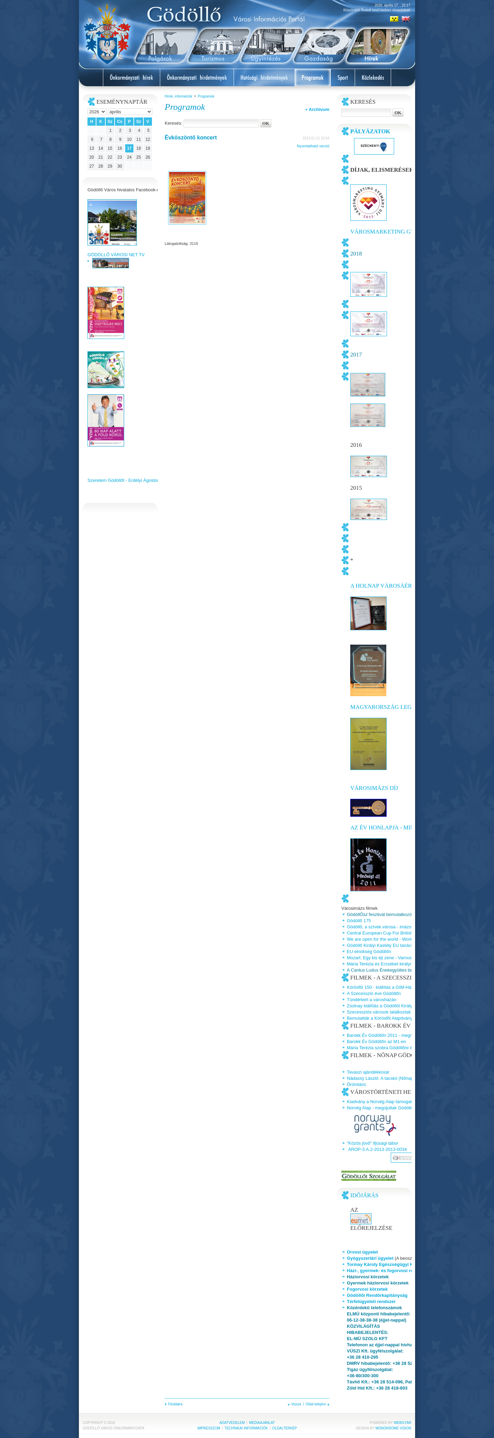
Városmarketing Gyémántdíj (397, 231)
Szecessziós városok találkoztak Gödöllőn (388, 1012)
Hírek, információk (178, 96)
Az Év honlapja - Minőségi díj (396, 827)
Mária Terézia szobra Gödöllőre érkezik (385, 1047)
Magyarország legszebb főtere (401, 707)
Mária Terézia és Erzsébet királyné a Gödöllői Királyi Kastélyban (410, 963)
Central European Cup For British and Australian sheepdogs (407, 933)
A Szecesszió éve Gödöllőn (374, 993)
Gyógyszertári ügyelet (370, 1258)
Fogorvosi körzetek (367, 1289)
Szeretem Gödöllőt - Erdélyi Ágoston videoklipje (134, 480)
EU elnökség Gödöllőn (369, 951)
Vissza (296, 1404)
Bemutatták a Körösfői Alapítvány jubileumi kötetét (396, 1018)
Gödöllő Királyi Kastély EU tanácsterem (386, 945)
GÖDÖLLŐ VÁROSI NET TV (115, 254)
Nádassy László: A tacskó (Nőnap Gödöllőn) (390, 1078)
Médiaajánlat (262, 1423)
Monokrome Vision (393, 1428)
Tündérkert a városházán (372, 999)
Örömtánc (356, 1084)
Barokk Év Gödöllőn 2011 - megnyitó (383, 1035)
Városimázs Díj (374, 788)
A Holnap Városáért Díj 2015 (394, 585)
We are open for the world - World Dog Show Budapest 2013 (407, 939)
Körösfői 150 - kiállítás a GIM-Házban (384, 987)
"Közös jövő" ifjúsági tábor (372, 1143)
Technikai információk (246, 1428)
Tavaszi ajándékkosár (368, 1072)
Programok (206, 96)
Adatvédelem (232, 1423)
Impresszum (208, 1428)
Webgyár (402, 1423)
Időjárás (364, 1195)
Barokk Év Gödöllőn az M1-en (376, 1041)
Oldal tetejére (316, 1404)
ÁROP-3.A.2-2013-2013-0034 (377, 1149)
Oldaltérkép (284, 1428)
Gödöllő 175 (359, 920)
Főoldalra (175, 1404)
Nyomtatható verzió (313, 146)
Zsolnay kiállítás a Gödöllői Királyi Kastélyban (392, 1005)
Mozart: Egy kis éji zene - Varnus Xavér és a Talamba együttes (408, 957)
